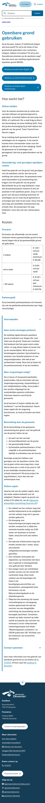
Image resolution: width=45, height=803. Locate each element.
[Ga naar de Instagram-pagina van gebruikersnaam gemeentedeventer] (10, 792)
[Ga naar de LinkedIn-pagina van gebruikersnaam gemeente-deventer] (11, 796)
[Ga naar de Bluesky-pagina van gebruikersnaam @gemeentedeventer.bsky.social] (16, 784)
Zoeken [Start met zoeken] (37, 13)
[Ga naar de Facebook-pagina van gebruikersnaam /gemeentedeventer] (11, 788)
